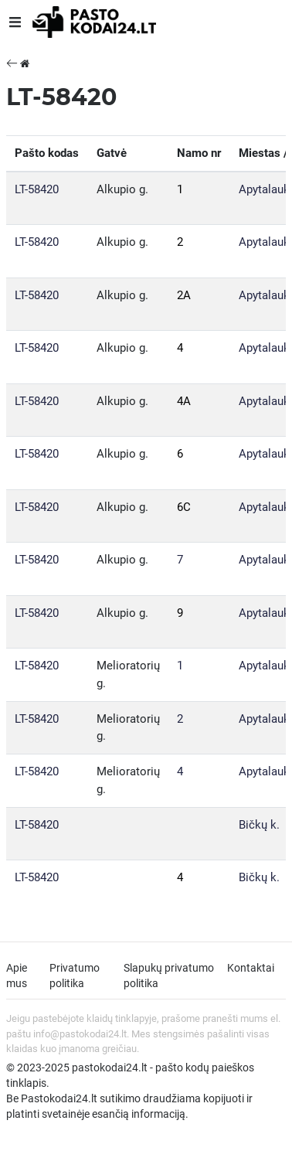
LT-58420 (37, 189)
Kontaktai (250, 968)
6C (184, 507)
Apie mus (16, 975)
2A (184, 295)
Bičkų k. (259, 825)
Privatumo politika (74, 975)
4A (184, 401)
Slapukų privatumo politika (169, 975)
